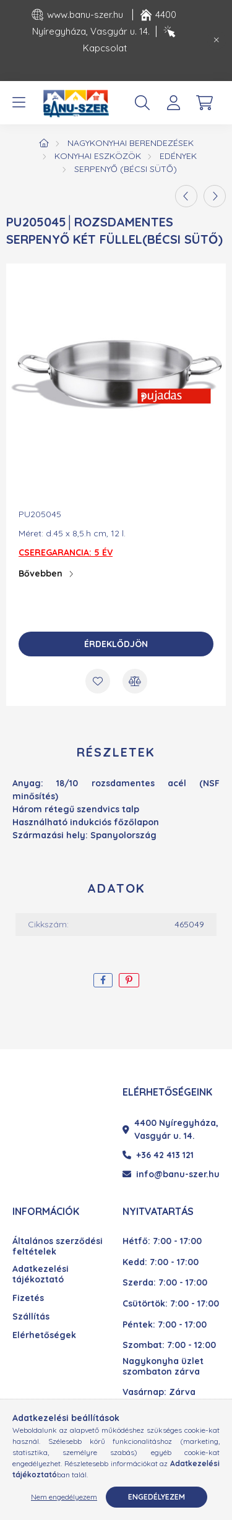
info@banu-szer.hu (171, 1174)
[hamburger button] (18, 102)
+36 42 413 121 (158, 1155)
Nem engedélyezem (64, 1496)
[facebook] (103, 980)
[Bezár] (216, 40)
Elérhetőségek (44, 1335)
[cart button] (204, 102)
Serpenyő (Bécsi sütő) (125, 168)
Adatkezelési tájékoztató (40, 1274)
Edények (178, 155)
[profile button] (173, 102)
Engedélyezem (156, 1496)
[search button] (142, 102)
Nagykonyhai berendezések (130, 142)
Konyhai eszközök (97, 155)
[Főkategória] (44, 142)
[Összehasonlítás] (134, 681)
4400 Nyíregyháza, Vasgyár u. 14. (170, 1129)
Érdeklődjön (116, 644)
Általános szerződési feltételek (57, 1246)
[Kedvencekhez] (97, 681)
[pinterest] (129, 980)
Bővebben (40, 573)
